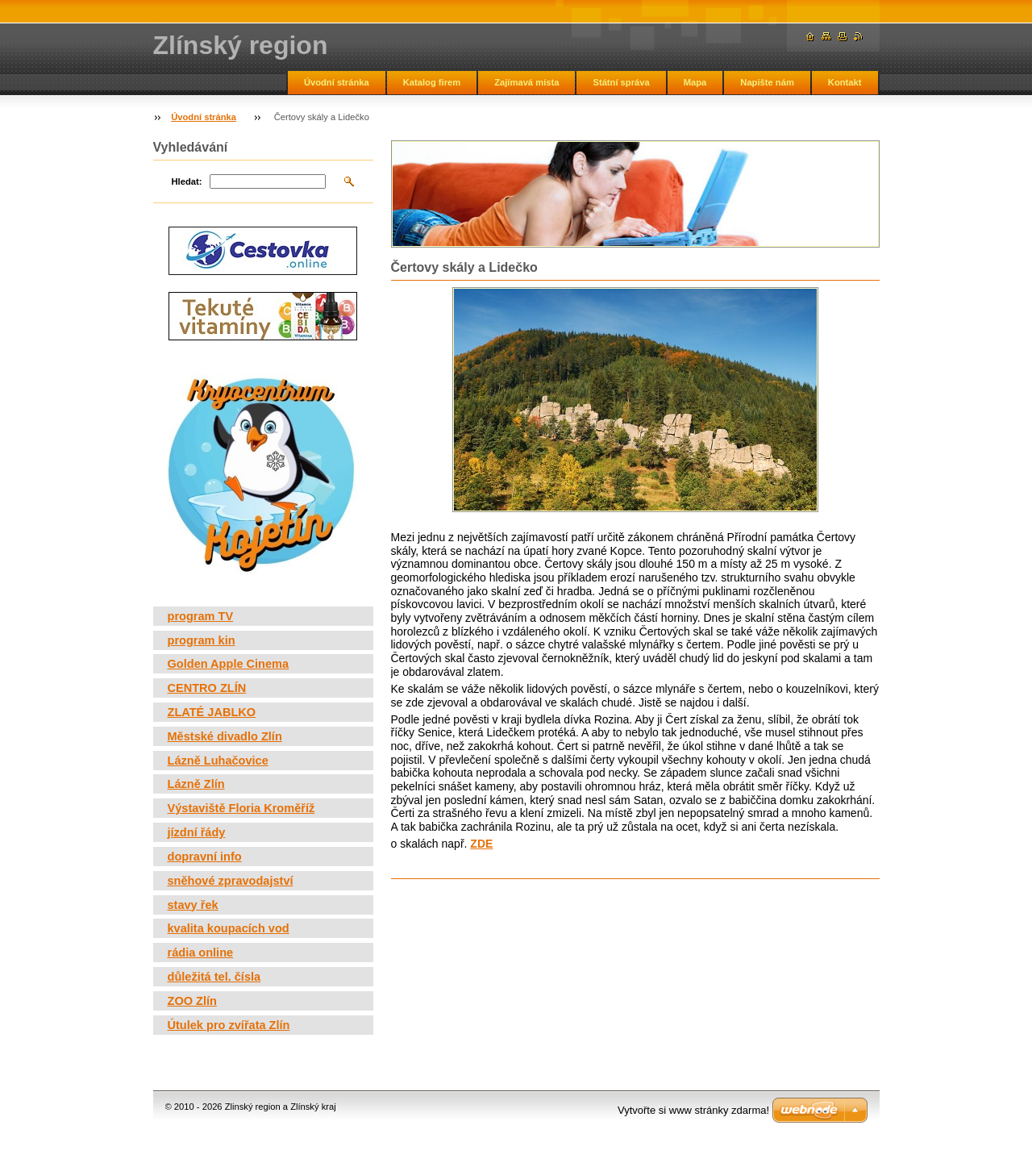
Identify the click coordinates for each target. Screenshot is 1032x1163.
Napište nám (767, 82)
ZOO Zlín (192, 1000)
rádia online (201, 952)
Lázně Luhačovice (218, 760)
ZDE (481, 843)
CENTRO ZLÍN (207, 688)
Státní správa (621, 82)
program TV (201, 616)
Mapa (695, 82)
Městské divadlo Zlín (225, 736)
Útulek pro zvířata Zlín (229, 1025)
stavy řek (193, 904)
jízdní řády (197, 832)
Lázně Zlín (196, 783)
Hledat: (187, 181)
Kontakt (845, 82)
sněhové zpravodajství (230, 880)
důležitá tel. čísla (214, 976)
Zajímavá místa (526, 82)
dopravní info (205, 856)
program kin (201, 640)
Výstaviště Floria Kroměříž (241, 808)
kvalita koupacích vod (228, 928)
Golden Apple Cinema (228, 663)
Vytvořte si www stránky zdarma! (693, 1110)
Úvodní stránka (336, 82)
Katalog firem (432, 82)
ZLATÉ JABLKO (212, 712)
